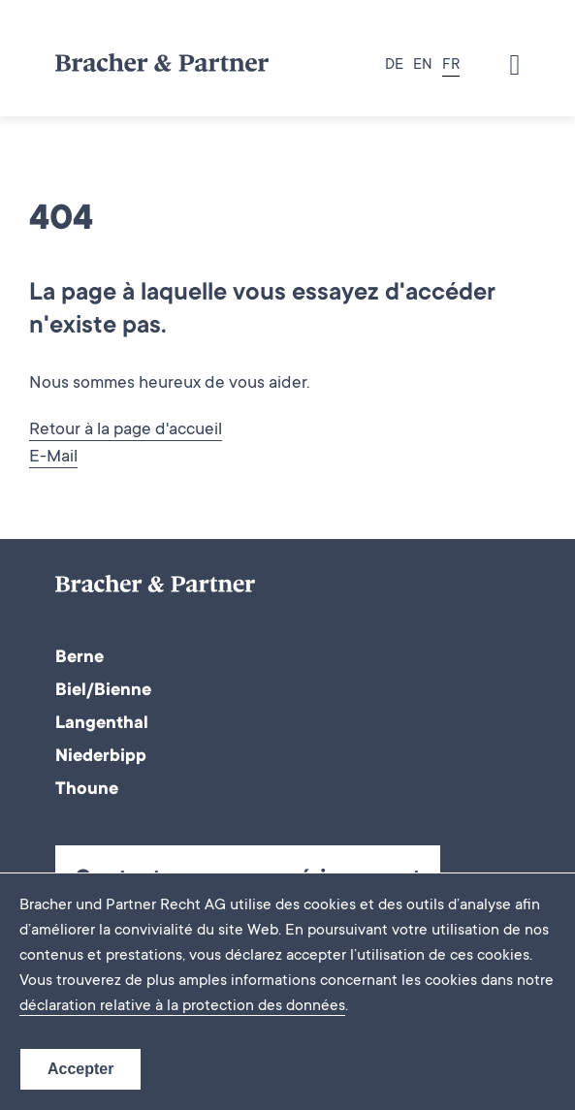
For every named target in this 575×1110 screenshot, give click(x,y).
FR (451, 65)
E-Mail (53, 457)
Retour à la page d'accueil (125, 430)
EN (422, 65)
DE (394, 65)
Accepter (80, 1069)
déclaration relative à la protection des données (182, 1006)
